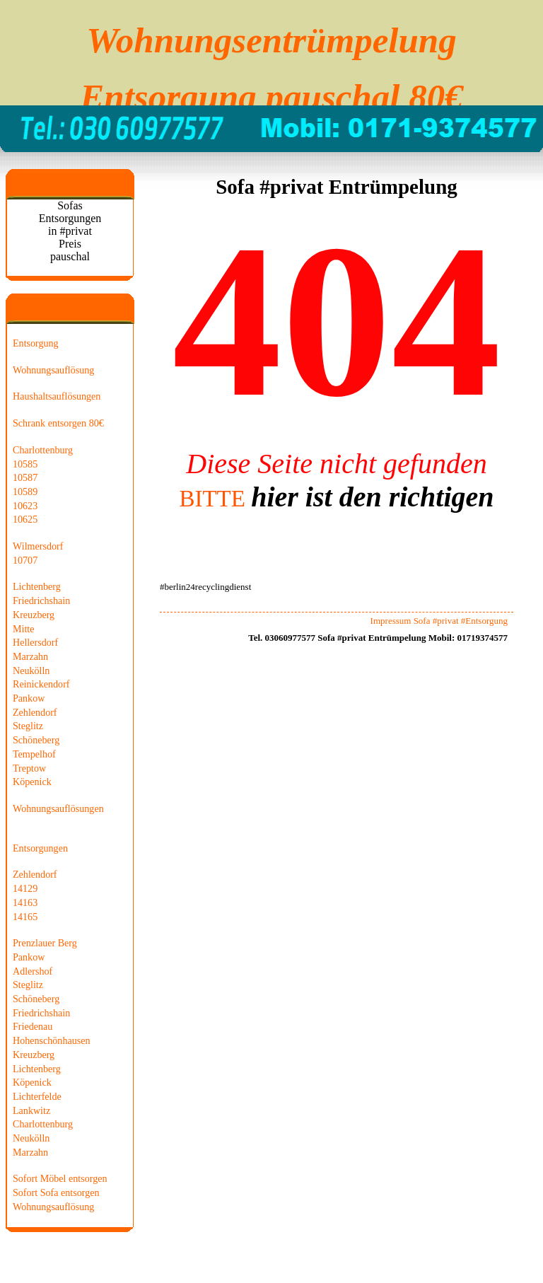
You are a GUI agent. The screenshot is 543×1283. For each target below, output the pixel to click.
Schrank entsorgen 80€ (58, 423)
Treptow (29, 768)
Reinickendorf (41, 684)
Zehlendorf (35, 712)
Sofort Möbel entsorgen (60, 1178)
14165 (25, 916)
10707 (25, 560)
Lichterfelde (37, 1096)
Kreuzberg (33, 614)
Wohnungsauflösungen (58, 808)
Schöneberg (36, 739)
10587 (25, 477)
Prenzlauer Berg (45, 942)
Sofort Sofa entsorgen (56, 1192)
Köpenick (32, 781)
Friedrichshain (41, 600)
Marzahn (30, 656)
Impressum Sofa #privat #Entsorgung (439, 620)
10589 (25, 491)
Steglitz (28, 725)
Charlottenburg (43, 449)
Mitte (24, 628)
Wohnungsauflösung (53, 370)
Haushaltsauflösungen (56, 396)
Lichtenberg (37, 586)
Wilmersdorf (38, 546)
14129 (25, 888)
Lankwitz (31, 1110)
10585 (25, 464)
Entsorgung (36, 343)
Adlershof (32, 971)
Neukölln (31, 670)
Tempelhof (34, 754)
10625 (25, 519)
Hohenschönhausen (51, 1040)
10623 (25, 505)
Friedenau (32, 1026)
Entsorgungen (40, 848)
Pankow (29, 698)
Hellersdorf (35, 642)
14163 (25, 902)
